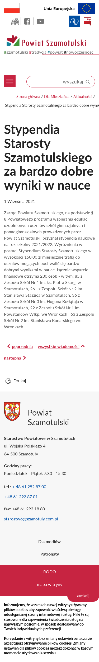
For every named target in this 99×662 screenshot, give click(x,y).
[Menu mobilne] (11, 68)
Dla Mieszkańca (56, 96)
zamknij (83, 596)
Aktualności (82, 96)
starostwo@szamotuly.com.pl (31, 518)
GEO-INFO (15, 21)
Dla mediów (49, 541)
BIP (87, 21)
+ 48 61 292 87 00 (29, 486)
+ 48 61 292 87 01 (21, 496)
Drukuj (19, 380)
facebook (28, 21)
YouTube (40, 21)
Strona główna (28, 96)
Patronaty (49, 553)
